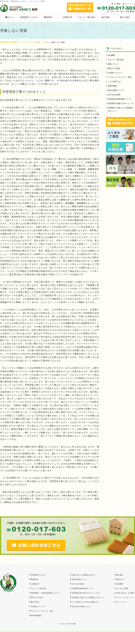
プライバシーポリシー (124, 597)
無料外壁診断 (36, 615)
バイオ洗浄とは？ (114, 81)
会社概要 (117, 4)
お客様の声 (67, 18)
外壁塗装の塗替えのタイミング (120, 103)
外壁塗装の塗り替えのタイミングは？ (86, 593)
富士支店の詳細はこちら (81, 606)
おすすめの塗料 (113, 95)
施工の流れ (124, 18)
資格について (113, 64)
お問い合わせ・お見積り (125, 593)
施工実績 (105, 18)
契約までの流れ (113, 68)
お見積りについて (114, 73)
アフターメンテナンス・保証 (119, 77)
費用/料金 (48, 18)
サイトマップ (130, 4)
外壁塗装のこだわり (28, 18)
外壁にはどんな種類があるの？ (84, 575)
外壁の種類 (112, 86)
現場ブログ (120, 579)
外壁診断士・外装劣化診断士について (45, 593)
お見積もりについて (38, 606)
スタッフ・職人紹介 (86, 18)
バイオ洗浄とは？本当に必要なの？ (85, 602)
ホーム (9, 18)
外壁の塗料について (115, 90)
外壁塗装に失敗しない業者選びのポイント (120, 109)
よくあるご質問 (122, 588)
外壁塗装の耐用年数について (119, 99)
